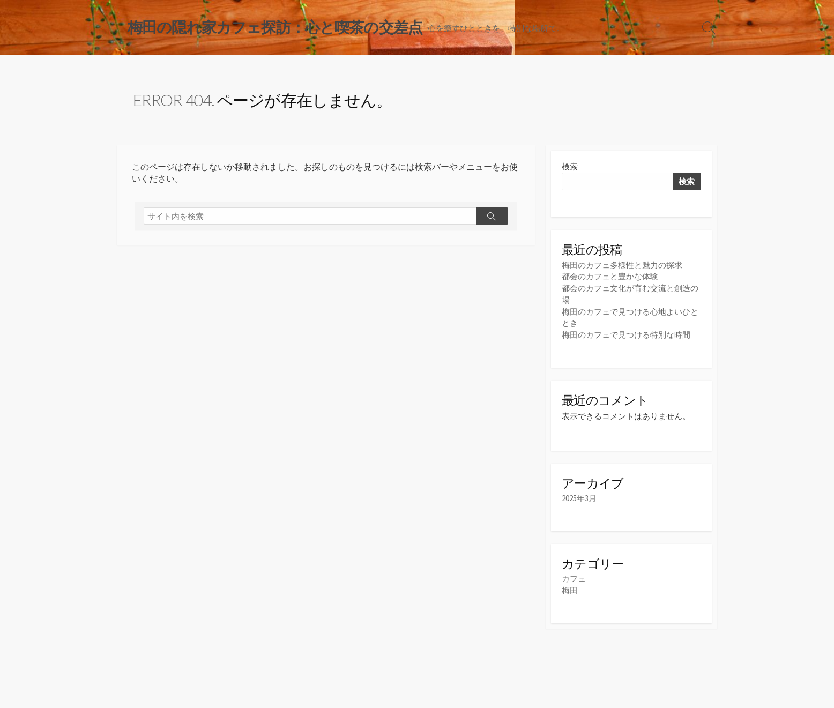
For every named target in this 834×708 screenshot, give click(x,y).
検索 (570, 167)
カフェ (574, 578)
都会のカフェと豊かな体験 (610, 277)
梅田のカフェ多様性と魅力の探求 (622, 265)
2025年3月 (579, 498)
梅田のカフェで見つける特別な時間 (626, 334)
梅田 (570, 590)
